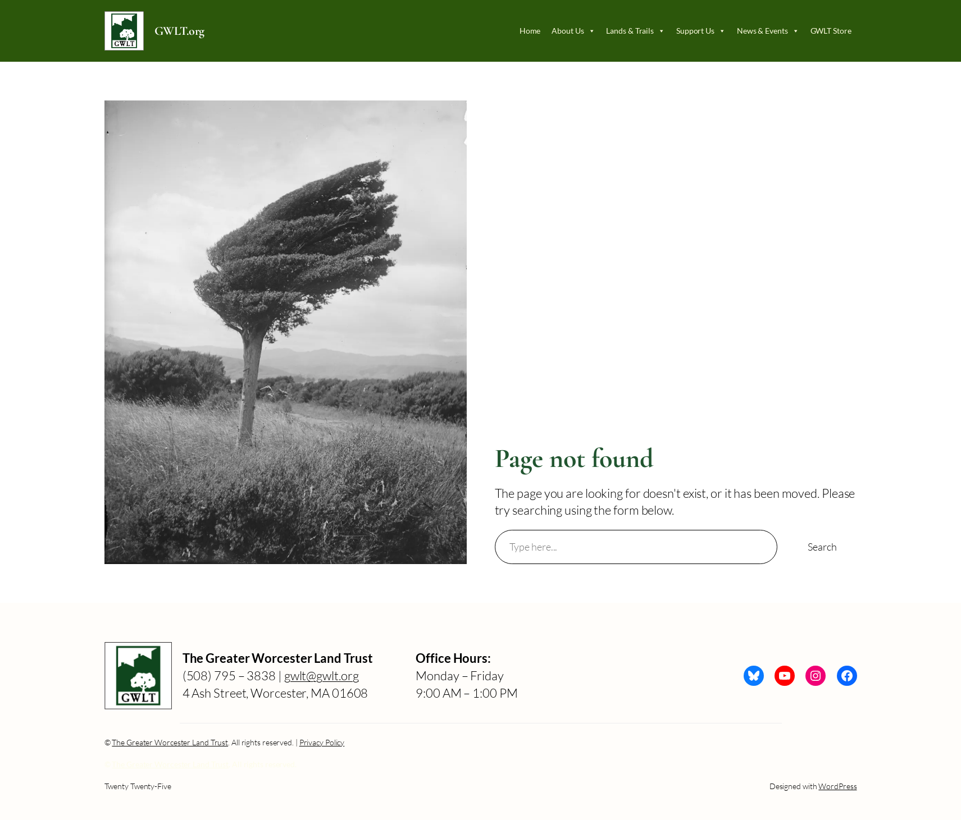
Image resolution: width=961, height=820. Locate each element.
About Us (573, 31)
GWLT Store (830, 30)
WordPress (837, 786)
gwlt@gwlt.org (321, 675)
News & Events (768, 31)
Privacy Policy (322, 742)
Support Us (701, 31)
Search (822, 546)
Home (530, 30)
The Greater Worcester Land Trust (170, 742)
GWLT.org (179, 31)
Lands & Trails (635, 31)
